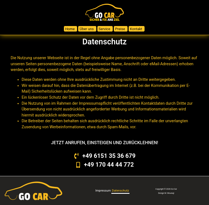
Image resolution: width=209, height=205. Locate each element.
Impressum (103, 190)
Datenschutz (120, 190)
